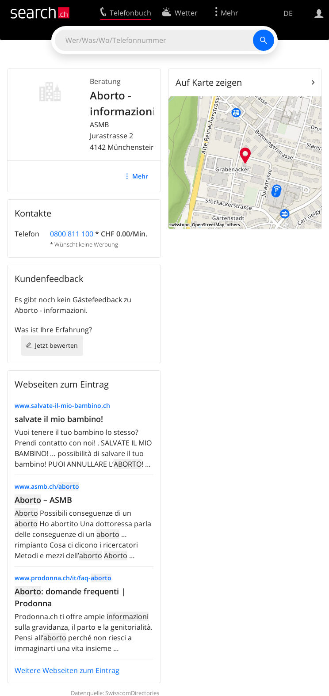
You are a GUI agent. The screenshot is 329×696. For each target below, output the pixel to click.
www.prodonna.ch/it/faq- (63, 578)
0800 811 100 (71, 234)
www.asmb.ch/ (47, 486)
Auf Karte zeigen (209, 82)
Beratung (105, 81)
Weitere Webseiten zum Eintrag (67, 670)
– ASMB (43, 499)
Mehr (140, 176)
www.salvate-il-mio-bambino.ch (62, 405)
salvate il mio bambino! (59, 419)
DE (288, 13)
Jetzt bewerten (56, 345)
